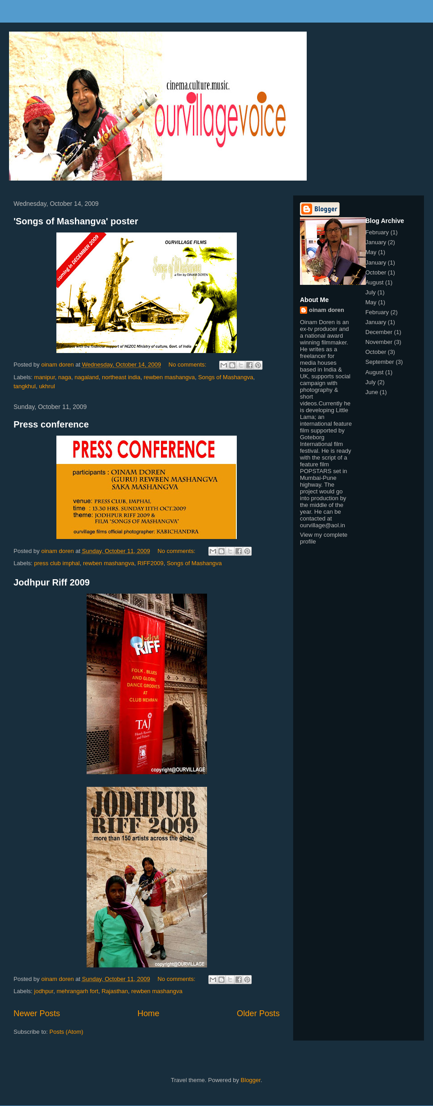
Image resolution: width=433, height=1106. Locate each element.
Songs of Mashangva (225, 377)
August (374, 282)
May (371, 252)
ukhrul (47, 386)
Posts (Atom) (66, 1031)
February (377, 232)
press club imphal (57, 563)
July (370, 292)
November (378, 342)
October (375, 272)
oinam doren (326, 310)
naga (64, 377)
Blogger (251, 1080)
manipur (44, 377)
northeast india (121, 377)
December (378, 332)
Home (149, 1013)
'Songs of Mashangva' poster (76, 221)
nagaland (86, 377)
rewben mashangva (168, 377)
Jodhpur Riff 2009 (52, 582)
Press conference (51, 424)
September (379, 361)
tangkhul (25, 386)
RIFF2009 (151, 563)
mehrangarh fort (77, 991)
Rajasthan (114, 991)
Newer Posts (37, 1013)
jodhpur (44, 991)
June (371, 392)
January (375, 242)
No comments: (188, 364)
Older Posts (258, 1013)
